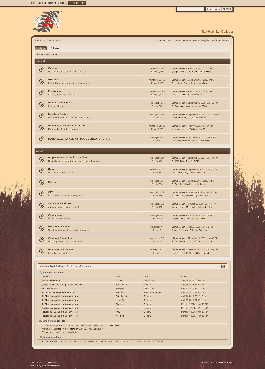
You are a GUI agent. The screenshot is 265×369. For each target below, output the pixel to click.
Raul (118, 308)
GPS (50, 192)
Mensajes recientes (51, 272)
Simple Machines (54, 362)
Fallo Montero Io (49, 288)
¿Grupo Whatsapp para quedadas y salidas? (63, 284)
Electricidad (55, 91)
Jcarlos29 (204, 196)
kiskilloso (205, 141)
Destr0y (208, 241)
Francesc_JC (208, 72)
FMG (118, 312)
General (52, 68)
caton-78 (120, 300)
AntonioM (203, 230)
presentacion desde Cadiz (183, 129)
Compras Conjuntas (60, 238)
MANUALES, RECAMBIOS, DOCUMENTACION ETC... (79, 138)
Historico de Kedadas (61, 249)
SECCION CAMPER (59, 203)
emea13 (202, 219)
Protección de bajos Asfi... (183, 230)
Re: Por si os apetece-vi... (183, 219)
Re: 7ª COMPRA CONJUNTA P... (186, 241)
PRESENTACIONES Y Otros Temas (68, 125)
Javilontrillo (207, 207)
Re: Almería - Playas (181, 173)
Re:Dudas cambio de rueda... (185, 106)
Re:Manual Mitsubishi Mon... (184, 141)
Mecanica (53, 79)
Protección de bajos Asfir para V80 (58, 292)
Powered (202, 118)
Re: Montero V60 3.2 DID (183, 118)
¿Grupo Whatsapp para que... (185, 72)
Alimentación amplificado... (184, 196)
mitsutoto (198, 95)
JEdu (204, 106)
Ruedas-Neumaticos (60, 102)
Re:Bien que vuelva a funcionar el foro (60, 296)
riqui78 (202, 129)
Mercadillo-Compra (59, 226)
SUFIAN (195, 161)
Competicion (55, 215)
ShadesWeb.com (54, 365)
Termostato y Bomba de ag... (185, 83)
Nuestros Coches (58, 114)
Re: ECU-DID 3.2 (179, 161)
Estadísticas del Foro (52, 321)
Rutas (51, 169)
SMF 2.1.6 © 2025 (38, 362)
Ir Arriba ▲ (229, 362)
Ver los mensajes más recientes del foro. (60, 332)
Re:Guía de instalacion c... (184, 184)
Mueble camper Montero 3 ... (185, 207)
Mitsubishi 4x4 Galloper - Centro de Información (65, 266)
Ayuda (204, 362)
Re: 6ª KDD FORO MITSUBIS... (186, 253)
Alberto (204, 83)
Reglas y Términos (216, 362)
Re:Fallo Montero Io (180, 95)
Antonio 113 (199, 173)
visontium (120, 288)
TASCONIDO (115, 325)
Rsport (202, 184)
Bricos (52, 182)
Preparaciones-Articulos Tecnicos (68, 157)
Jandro (207, 253)
